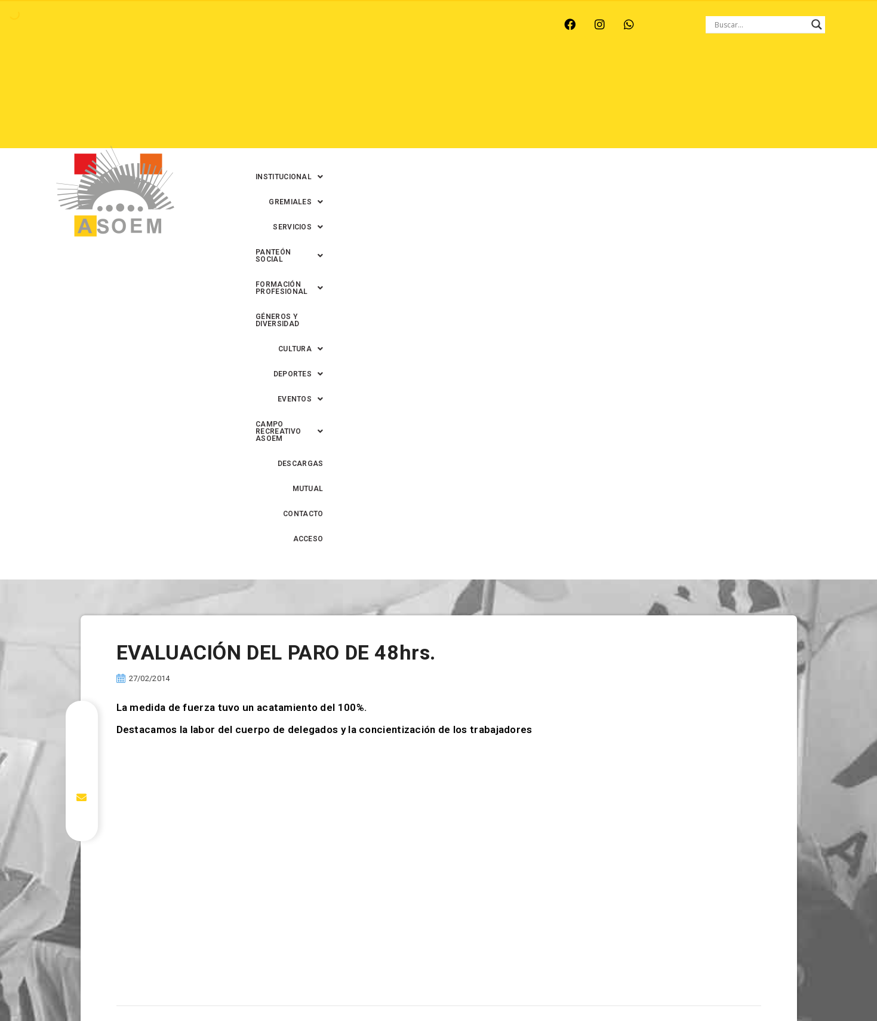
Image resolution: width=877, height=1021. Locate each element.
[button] (367, 77)
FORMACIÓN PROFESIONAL (708, 77)
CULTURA (412, 102)
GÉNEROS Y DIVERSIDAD (328, 102)
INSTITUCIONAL (367, 77)
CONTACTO (695, 127)
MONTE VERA (151, 24)
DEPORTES (478, 102)
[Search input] (760, 24)
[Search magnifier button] (816, 24)
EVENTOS (543, 102)
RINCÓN (263, 24)
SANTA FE (317, 24)
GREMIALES (446, 77)
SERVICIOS (516, 77)
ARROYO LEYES (75, 24)
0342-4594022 (606, 984)
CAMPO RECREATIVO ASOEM (642, 102)
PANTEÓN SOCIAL (597, 77)
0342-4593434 (671, 984)
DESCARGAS (741, 102)
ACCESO (748, 127)
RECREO (212, 24)
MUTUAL (641, 127)
